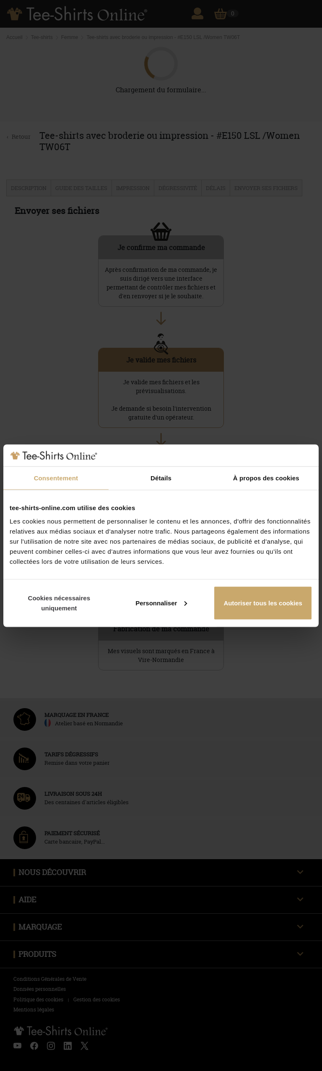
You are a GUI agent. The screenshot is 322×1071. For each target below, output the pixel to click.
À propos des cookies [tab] (266, 478)
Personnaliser (161, 602)
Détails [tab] (161, 478)
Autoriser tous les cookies (262, 602)
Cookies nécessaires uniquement (59, 602)
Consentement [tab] (56, 478)
